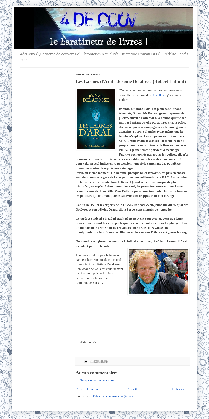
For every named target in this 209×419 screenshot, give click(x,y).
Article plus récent (88, 389)
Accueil (132, 389)
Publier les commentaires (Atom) (113, 396)
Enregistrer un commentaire (97, 380)
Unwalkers (158, 95)
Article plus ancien (177, 389)
